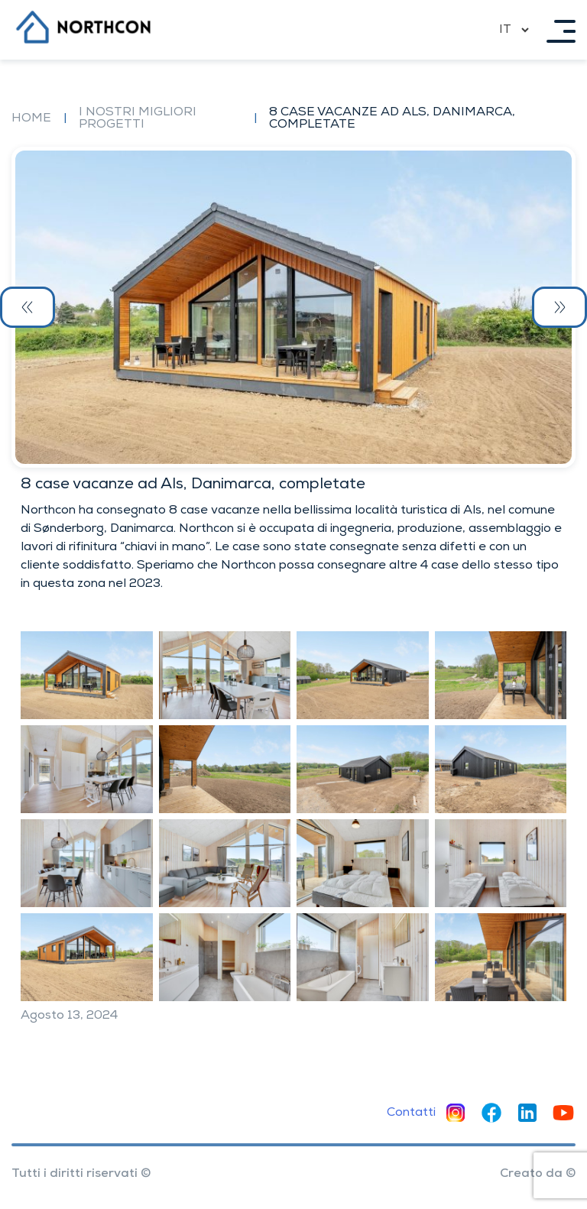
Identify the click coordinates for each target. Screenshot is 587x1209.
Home (31, 118)
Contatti (411, 1113)
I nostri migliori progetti (137, 118)
